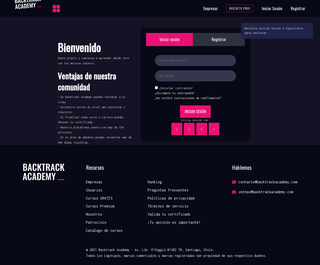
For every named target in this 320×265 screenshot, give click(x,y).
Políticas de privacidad (171, 198)
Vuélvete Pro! (240, 8)
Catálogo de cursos (104, 230)
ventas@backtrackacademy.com (262, 192)
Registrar (298, 8)
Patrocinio (96, 222)
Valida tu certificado (169, 214)
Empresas (210, 8)
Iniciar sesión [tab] (170, 39)
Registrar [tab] (219, 39)
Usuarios (94, 190)
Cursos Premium (100, 206)
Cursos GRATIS (99, 198)
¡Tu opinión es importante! (174, 222)
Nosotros (94, 214)
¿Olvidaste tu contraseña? (174, 93)
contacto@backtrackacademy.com (264, 182)
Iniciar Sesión (272, 8)
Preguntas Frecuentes (168, 190)
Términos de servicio (168, 206)
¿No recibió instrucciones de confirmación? (188, 98)
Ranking (155, 182)
